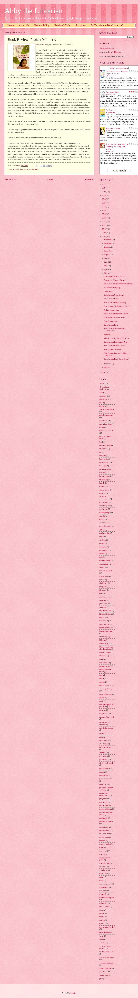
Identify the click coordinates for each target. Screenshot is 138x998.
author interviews (105, 424)
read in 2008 (103, 806)
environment (103, 564)
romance (102, 841)
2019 (104, 195)
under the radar (104, 933)
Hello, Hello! (108, 291)
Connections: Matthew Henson (114, 280)
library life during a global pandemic (106, 648)
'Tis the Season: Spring (112, 288)
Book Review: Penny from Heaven (116, 314)
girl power (103, 587)
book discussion (105, 469)
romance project (105, 844)
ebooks (101, 554)
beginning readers (105, 445)
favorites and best (105, 571)
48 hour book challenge (104, 388)
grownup (102, 600)
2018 (104, 199)
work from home (105, 968)
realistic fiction (104, 834)
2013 (104, 218)
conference (103, 509)
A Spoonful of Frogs (113, 128)
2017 (104, 203)
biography (102, 449)
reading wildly (104, 830)
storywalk (102, 894)
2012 (104, 222)
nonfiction (103, 740)
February (107, 364)
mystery (102, 710)
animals (102, 406)
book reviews (18, 169)
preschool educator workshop (106, 789)
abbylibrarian (115, 52)
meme (101, 678)
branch (101, 483)
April (106, 270)
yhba (101, 979)
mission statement (105, 694)
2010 (104, 229)
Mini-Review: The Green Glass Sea (116, 338)
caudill (26, 169)
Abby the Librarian (33, 11)
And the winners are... (111, 310)
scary (101, 847)
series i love (103, 874)
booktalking (103, 480)
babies (101, 427)
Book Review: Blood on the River (115, 342)
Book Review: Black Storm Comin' (116, 359)
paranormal (103, 760)
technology (103, 903)
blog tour (102, 456)
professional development (103, 794)
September (108, 251)
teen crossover (104, 907)
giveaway (102, 590)
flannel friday (104, 576)
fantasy (101, 567)
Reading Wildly (62, 25)
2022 (104, 184)
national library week (106, 717)
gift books (102, 583)
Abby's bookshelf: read (119, 68)
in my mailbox (104, 624)
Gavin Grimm (110, 151)
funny (101, 580)
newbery (102, 733)
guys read (102, 607)
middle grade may (105, 689)
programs (102, 799)
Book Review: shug (110, 321)
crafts (101, 519)
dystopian (102, 547)
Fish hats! (107, 334)
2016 (104, 207)
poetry (101, 772)
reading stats (103, 827)
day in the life (104, 533)
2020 (104, 192)
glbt (100, 593)
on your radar (104, 744)
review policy (104, 837)
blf (100, 452)
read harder (103, 802)
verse (101, 936)
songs (101, 877)
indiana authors (104, 628)
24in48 (101, 383)
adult (101, 392)
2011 (104, 225)
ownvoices (103, 756)
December (108, 240)
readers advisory (105, 809)
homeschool (103, 621)
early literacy (104, 550)
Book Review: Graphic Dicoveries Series (118, 284)
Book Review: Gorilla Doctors (114, 276)
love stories (103, 663)
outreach (102, 753)
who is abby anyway (106, 957)
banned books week (106, 431)
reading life (103, 818)
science (102, 854)
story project (103, 887)
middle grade (33, 169)
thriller (101, 917)
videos (101, 939)
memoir (102, 682)
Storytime (81, 25)
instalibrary (103, 637)
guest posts (103, 604)
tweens (101, 924)
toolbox (102, 920)
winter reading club (106, 963)
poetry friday (104, 775)
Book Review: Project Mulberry (115, 303)
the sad (101, 913)
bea (100, 442)
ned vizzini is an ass (106, 728)
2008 (104, 236)
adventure (102, 396)
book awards (103, 462)
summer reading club (106, 898)
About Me (24, 25)
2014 (104, 214)
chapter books (104, 490)
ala (100, 403)
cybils (101, 530)
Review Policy (41, 25)
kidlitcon (102, 640)
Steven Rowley (111, 112)
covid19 (102, 516)
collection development (103, 498)
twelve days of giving (106, 927)
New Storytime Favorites (112, 349)
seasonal (102, 867)
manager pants (104, 666)
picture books (104, 768)
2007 (104, 372)
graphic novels (104, 597)
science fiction (104, 863)
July (105, 258)
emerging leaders (105, 560)
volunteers (103, 943)
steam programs (105, 884)
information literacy (106, 631)
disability (102, 540)
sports (101, 880)
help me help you (105, 611)
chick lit (102, 493)
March (106, 273)
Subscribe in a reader (107, 48)
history (101, 617)
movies (101, 698)
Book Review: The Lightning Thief (116, 306)
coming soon (103, 502)
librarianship (103, 643)
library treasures (105, 652)
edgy (101, 557)
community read (105, 506)
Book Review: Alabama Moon (114, 317)
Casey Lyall (110, 130)
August (107, 255)
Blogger (73, 993)
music (101, 701)
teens (101, 910)
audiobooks (103, 421)
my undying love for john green (106, 706)
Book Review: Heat (110, 299)
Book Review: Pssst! (111, 325)
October (107, 247)
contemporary (104, 513)
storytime (102, 891)
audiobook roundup (106, 415)
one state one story (105, 747)
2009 (104, 233)
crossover (102, 523)
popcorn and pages (105, 779)
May (106, 266)
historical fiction (105, 614)
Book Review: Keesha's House (114, 346)
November (108, 243)
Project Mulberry (42, 45)
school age (103, 851)
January (107, 367)
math (101, 675)
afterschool (103, 399)
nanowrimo (103, 714)
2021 (104, 188)
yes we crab (103, 975)
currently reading (105, 526)
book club (102, 466)
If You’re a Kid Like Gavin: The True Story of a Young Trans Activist (117, 146)
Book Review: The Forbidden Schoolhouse (114, 330)
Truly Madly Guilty (112, 92)
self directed (103, 870)
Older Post (89, 179)
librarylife (102, 656)
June (106, 262)
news (101, 737)
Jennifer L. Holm (111, 75)
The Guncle (110, 110)
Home (10, 25)
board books (103, 459)
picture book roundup (106, 763)
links (101, 659)
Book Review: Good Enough (114, 295)
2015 (104, 210)
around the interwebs (106, 409)
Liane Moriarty (111, 94)
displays (102, 543)
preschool (102, 784)
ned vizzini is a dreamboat (104, 724)
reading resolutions (106, 821)
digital (101, 536)
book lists (102, 473)
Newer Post (10, 179)
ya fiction (102, 972)
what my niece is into (106, 952)
